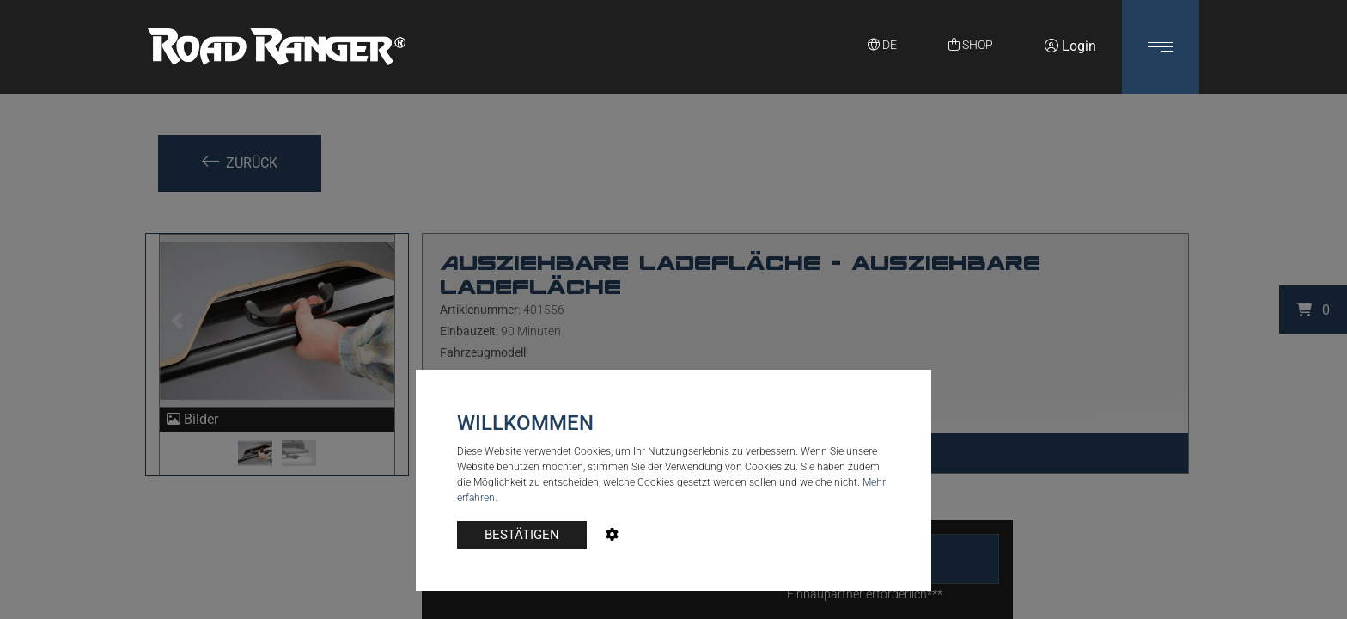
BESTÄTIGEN (522, 534)
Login (1070, 46)
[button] (1160, 47)
